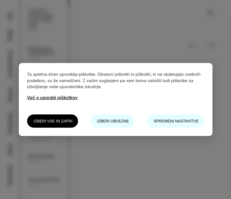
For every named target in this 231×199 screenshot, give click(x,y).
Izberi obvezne (113, 121)
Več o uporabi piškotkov (52, 97)
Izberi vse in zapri (53, 121)
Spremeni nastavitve (176, 121)
